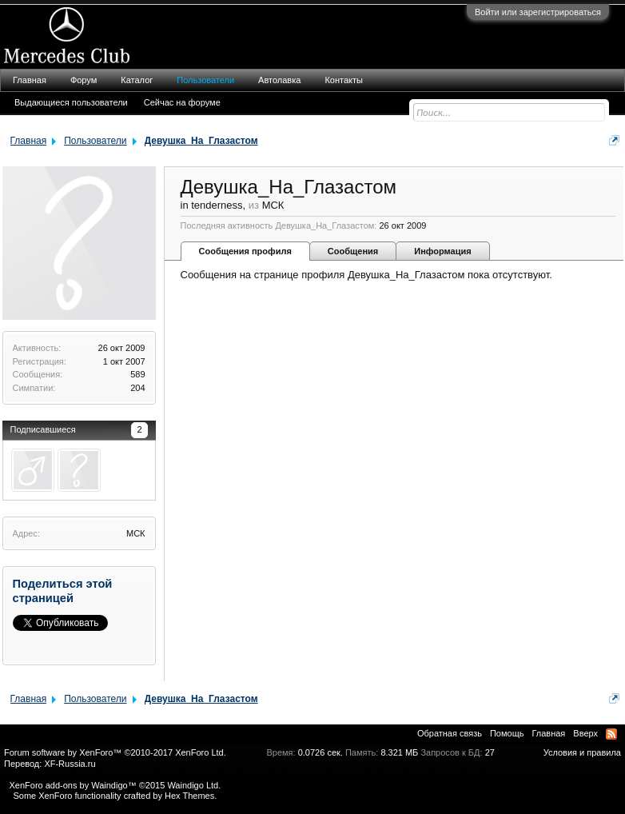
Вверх (585, 733)
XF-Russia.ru (69, 763)
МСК (135, 533)
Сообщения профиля (245, 251)
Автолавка (279, 80)
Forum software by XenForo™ (115, 752)
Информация (442, 251)
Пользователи (205, 80)
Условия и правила (582, 752)
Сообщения (353, 251)
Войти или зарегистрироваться (538, 12)
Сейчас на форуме (182, 102)
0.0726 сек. (320, 752)
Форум (83, 80)
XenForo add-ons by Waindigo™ (72, 785)
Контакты (343, 80)
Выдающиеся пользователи (71, 102)
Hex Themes (189, 795)
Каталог (137, 80)
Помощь (507, 733)
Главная (29, 80)
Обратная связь (449, 733)
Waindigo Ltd (192, 785)
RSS (611, 734)
